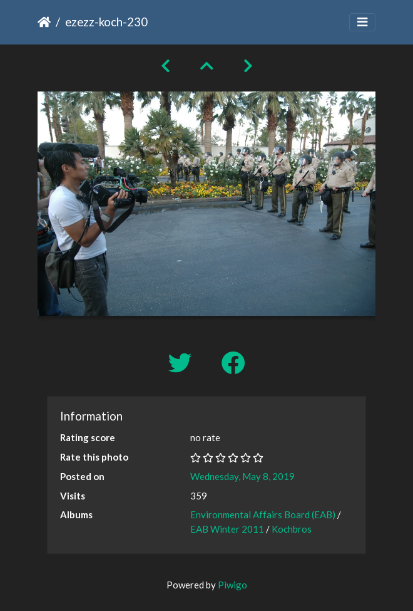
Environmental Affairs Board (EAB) (262, 514)
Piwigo (232, 584)
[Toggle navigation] (362, 22)
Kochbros (292, 529)
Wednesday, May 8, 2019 (242, 476)
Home (44, 22)
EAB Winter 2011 (227, 529)
